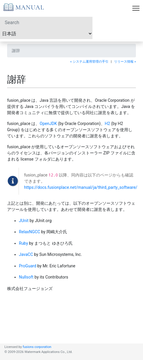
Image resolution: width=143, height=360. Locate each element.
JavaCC (26, 254)
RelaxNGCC (29, 231)
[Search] (46, 22)
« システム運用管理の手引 (89, 62)
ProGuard (27, 266)
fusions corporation (37, 347)
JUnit (24, 220)
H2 (107, 123)
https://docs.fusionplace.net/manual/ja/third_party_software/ (80, 187)
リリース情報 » (125, 62)
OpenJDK (48, 123)
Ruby (23, 243)
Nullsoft (26, 277)
